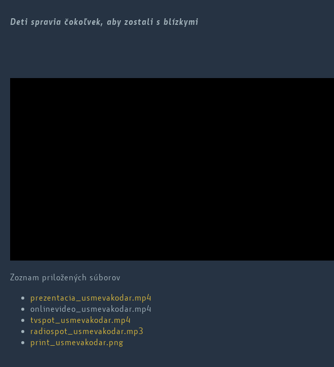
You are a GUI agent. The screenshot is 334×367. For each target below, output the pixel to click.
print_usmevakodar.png (76, 342)
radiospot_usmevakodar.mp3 (87, 331)
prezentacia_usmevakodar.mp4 (91, 297)
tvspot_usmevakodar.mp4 (80, 319)
